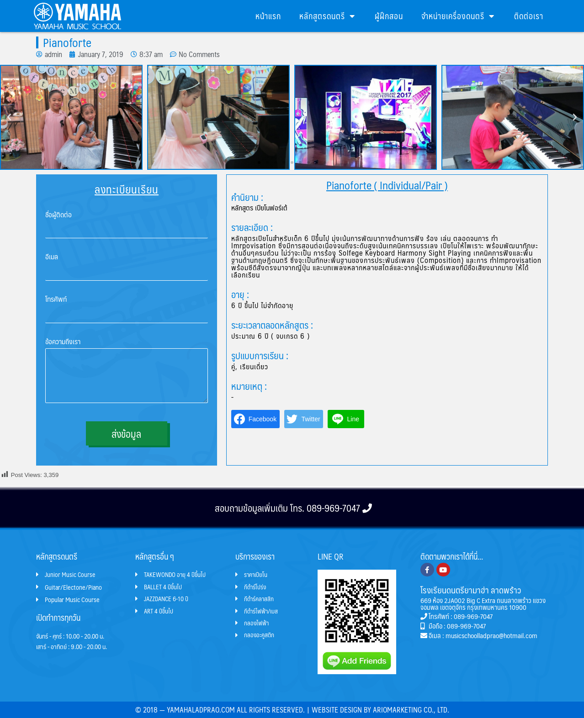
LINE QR (331, 556)
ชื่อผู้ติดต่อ (58, 215)
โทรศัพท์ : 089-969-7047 (456, 615)
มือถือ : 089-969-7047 (453, 625)
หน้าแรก (268, 16)
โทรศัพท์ (56, 299)
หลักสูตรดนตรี (327, 16)
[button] (259, 162)
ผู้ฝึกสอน (389, 16)
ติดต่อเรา (528, 16)
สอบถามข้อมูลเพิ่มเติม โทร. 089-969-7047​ (292, 507)
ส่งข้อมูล (126, 433)
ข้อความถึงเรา (62, 341)
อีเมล (51, 257)
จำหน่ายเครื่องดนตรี (458, 16)
